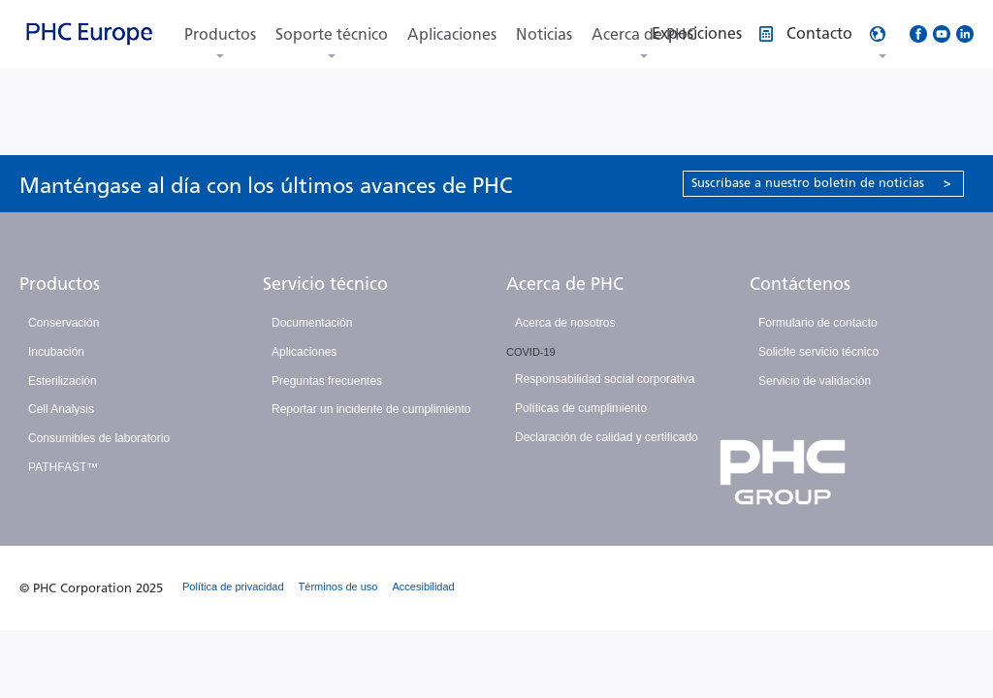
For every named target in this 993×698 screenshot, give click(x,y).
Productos (220, 34)
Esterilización (62, 381)
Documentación (312, 323)
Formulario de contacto (818, 323)
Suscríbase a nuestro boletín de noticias (821, 182)
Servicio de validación (814, 381)
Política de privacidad (233, 586)
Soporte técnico (331, 34)
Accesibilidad (424, 586)
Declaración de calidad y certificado (606, 437)
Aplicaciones (451, 34)
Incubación (56, 352)
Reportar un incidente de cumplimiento (371, 409)
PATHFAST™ (63, 467)
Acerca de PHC (565, 284)
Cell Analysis (61, 409)
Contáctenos (800, 284)
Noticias (544, 34)
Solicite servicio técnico (818, 352)
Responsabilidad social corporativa (604, 379)
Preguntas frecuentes (327, 381)
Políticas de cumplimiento (581, 408)
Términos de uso (338, 586)
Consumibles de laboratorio (99, 438)
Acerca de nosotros (565, 323)
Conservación (63, 323)
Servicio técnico (325, 284)
